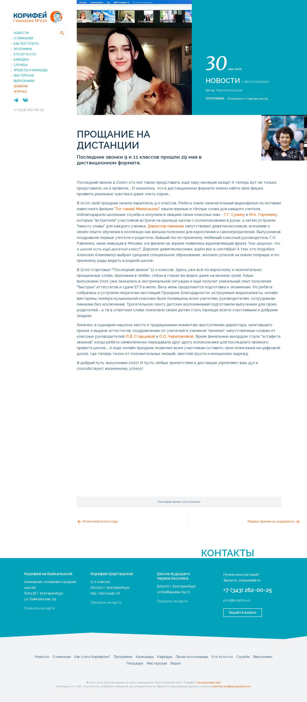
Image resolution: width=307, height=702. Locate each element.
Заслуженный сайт (209, 682)
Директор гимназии (166, 226)
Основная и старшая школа (247, 98)
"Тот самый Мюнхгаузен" (136, 209)
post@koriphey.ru (237, 600)
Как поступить (26, 43)
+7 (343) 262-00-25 (29, 110)
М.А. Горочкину (263, 214)
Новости (21, 33)
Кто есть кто (25, 54)
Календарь (145, 657)
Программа (23, 49)
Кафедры (21, 59)
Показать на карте (39, 608)
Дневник (21, 86)
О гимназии (23, 38)
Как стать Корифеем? (92, 657)
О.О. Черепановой (176, 336)
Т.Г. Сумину (234, 214)
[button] (62, 33)
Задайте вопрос (242, 612)
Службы (21, 65)
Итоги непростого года (97, 521)
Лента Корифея (256, 82)
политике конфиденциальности (231, 686)
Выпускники (24, 81)
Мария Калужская (229, 90)
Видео (175, 663)
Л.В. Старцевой (140, 336)
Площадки (134, 663)
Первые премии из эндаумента (274, 521)
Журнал (20, 91)
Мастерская (24, 75)
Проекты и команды (31, 70)
